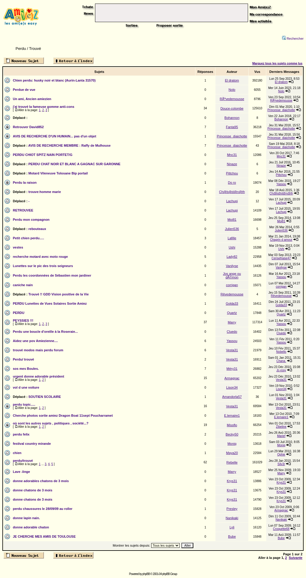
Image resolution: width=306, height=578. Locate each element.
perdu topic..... (24, 404)
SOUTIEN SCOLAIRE (44, 396)
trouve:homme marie (44, 192)
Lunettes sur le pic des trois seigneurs (43, 266)
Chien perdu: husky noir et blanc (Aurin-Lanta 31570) (54, 80)
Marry (232, 322)
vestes (18, 247)
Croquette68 (281, 529)
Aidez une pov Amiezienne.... (35, 341)
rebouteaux (37, 229)
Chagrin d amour (281, 239)
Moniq (231, 443)
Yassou (281, 184)
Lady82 (232, 256)
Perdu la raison (24, 182)
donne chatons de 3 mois (32, 490)
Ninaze (232, 164)
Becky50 (232, 434)
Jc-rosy (281, 370)
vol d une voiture (26, 387)
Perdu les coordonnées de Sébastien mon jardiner (52, 275)
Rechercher (293, 38)
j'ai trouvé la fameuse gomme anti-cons (43, 106)
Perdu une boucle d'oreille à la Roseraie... (45, 331)
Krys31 (232, 481)
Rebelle (232, 462)
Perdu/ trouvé (23, 359)
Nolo (232, 89)
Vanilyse (232, 266)
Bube (232, 536)
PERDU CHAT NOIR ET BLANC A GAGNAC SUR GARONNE (74, 164)
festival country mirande (32, 443)
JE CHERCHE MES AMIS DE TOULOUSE (44, 536)
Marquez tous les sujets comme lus (277, 63)
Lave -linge (21, 471)
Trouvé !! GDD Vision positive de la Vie (58, 294)
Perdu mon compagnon (31, 219)
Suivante (295, 557)
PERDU (19, 313)
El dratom (232, 80)
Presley (232, 508)
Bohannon (231, 117)
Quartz (232, 313)
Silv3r (281, 464)
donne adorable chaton (31, 527)
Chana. (281, 361)
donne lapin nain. (26, 518)
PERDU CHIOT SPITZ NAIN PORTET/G (42, 155)
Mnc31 (232, 155)
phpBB (146, 574)
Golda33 (232, 303)
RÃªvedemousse (232, 99)
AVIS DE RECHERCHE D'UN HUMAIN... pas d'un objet (54, 136)
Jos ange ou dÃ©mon (232, 275)
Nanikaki (232, 518)
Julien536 (232, 229)
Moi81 (231, 219)
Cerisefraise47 (281, 258)
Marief (281, 436)
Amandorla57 (231, 396)
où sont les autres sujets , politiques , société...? (50, 423)
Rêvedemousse (232, 294)
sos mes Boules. (26, 368)
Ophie (281, 454)
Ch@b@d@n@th (232, 192)
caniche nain (23, 285)
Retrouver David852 (28, 127)
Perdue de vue (24, 89)
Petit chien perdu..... (28, 238)
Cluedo (232, 331)
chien (17, 453)
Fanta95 (232, 127)
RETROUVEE (23, 210)
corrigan (232, 285)
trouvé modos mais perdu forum (38, 350)
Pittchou (232, 173)
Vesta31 (232, 350)
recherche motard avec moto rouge (40, 256)
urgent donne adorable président (38, 376)
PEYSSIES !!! (23, 320)
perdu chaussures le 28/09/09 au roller (42, 508)
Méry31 (232, 368)
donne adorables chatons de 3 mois (41, 481)
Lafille (232, 238)
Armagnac (231, 378)
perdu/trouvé (23, 460)
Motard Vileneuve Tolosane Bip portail (58, 173)
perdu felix (21, 434)
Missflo (232, 425)
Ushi (232, 247)
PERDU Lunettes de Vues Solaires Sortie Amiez (50, 303)
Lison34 (232, 387)
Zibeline (281, 426)
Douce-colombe (232, 108)
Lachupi (232, 201)
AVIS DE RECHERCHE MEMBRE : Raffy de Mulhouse (69, 145)
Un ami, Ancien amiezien (32, 99)
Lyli (232, 527)
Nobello (281, 351)
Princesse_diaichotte (281, 110)
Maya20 (232, 453)
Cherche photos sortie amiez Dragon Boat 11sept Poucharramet (63, 415)
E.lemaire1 (232, 415)
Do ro (232, 182)
